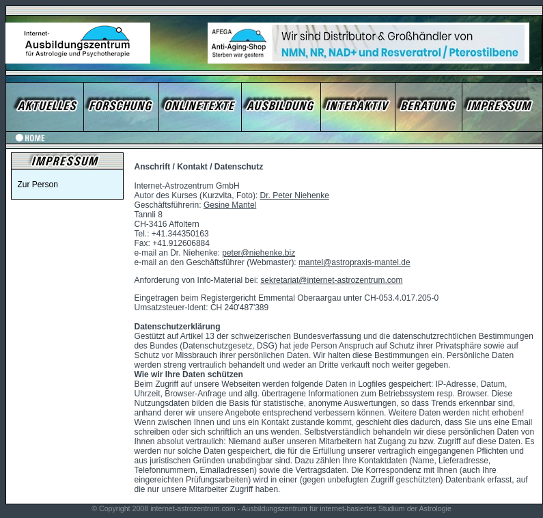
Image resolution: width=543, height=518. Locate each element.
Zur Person (38, 184)
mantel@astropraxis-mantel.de (354, 262)
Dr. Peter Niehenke (294, 195)
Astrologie (435, 508)
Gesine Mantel (230, 205)
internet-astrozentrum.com (192, 508)
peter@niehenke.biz (258, 253)
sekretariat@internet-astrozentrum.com (331, 280)
